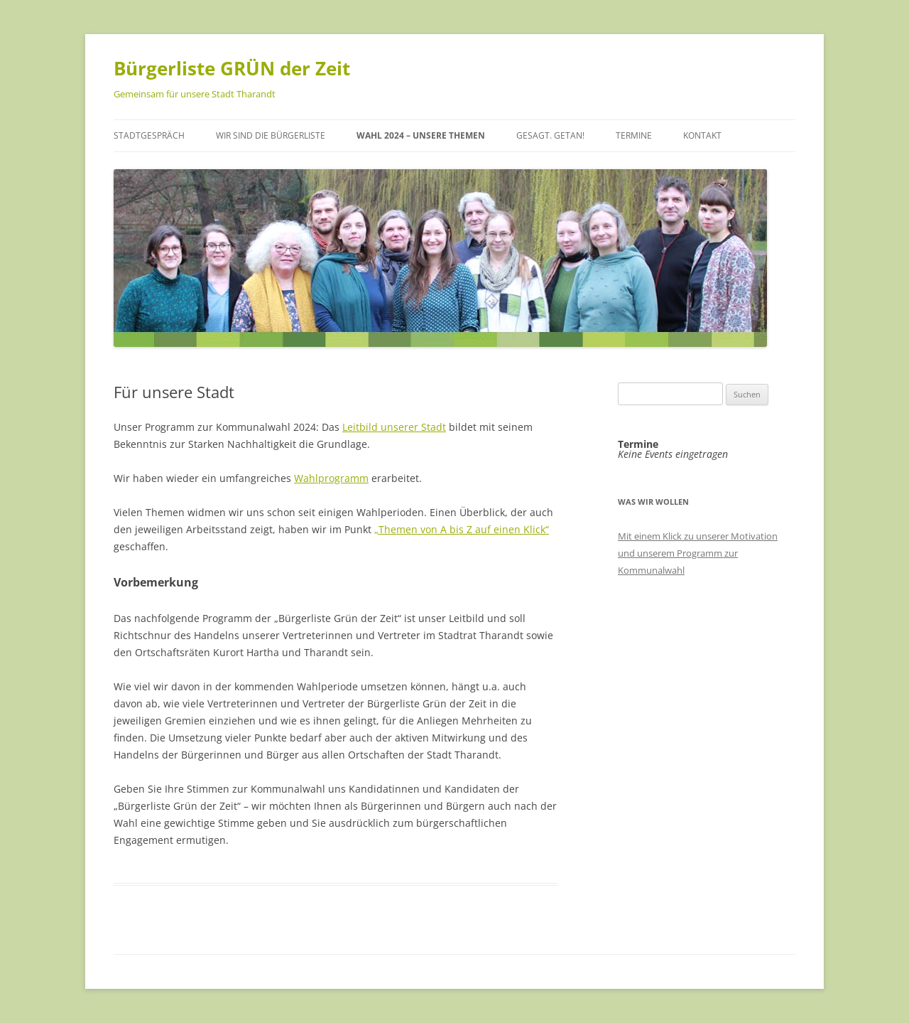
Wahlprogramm (331, 478)
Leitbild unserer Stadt (394, 427)
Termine (634, 135)
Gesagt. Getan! (550, 135)
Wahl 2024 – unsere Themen (420, 135)
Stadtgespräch (149, 135)
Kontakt (702, 135)
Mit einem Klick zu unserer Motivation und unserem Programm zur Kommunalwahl (698, 553)
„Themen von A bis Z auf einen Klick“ (461, 529)
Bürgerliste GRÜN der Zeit (232, 68)
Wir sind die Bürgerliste (270, 135)
